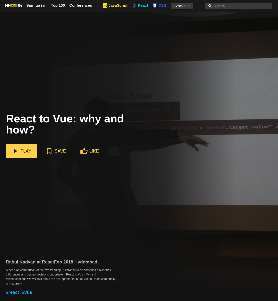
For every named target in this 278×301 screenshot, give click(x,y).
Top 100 (58, 5)
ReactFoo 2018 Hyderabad (69, 261)
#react (12, 292)
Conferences (80, 5)
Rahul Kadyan (21, 261)
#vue (27, 292)
